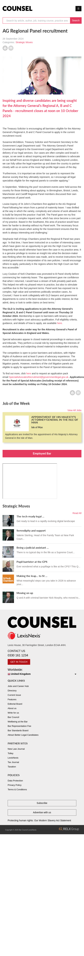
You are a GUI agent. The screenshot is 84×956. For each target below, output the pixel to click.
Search (76, 20)
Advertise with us (42, 812)
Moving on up (25, 592)
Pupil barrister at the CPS (32, 561)
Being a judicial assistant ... (33, 547)
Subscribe (42, 803)
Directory (12, 690)
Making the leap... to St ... (32, 575)
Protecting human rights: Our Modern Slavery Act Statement (39, 820)
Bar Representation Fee (19, 726)
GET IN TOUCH (18, 661)
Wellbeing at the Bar (18, 721)
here (59, 323)
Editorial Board (15, 704)
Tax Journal (13, 762)
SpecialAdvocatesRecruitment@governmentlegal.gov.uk (38, 377)
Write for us (13, 712)
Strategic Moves (24, 42)
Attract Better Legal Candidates (23, 735)
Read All (77, 513)
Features (12, 699)
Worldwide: (42, 672)
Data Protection (15, 780)
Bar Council (13, 717)
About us (12, 708)
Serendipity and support (31, 530)
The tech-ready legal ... (30, 516)
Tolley (10, 753)
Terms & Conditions (17, 789)
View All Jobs (74, 410)
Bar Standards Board (18, 730)
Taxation (12, 766)
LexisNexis (13, 757)
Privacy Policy (14, 785)
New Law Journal (16, 749)
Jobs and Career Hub (18, 686)
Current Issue (14, 695)
